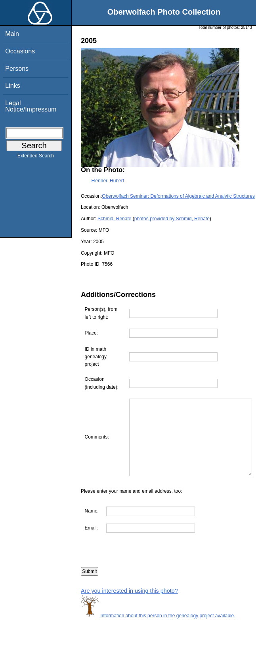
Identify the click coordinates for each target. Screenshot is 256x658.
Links (12, 85)
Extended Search (35, 157)
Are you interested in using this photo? (129, 606)
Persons (17, 68)
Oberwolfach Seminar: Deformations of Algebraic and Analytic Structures (178, 196)
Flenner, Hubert (107, 180)
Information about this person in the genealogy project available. (158, 631)
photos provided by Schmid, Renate (172, 218)
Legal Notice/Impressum (30, 106)
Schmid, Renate (114, 218)
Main (12, 33)
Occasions (20, 51)
